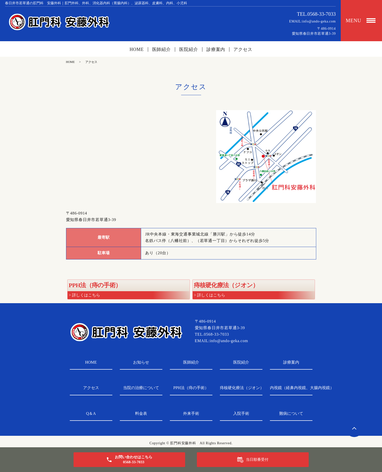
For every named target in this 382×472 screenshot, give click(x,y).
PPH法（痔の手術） (191, 388)
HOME (137, 49)
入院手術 (241, 413)
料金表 (141, 413)
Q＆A (91, 413)
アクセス (242, 49)
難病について (291, 413)
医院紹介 (188, 49)
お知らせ (141, 362)
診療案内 (215, 49)
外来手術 (191, 413)
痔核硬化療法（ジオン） (241, 388)
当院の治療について (141, 388)
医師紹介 (161, 49)
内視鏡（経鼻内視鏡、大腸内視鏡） (291, 388)
